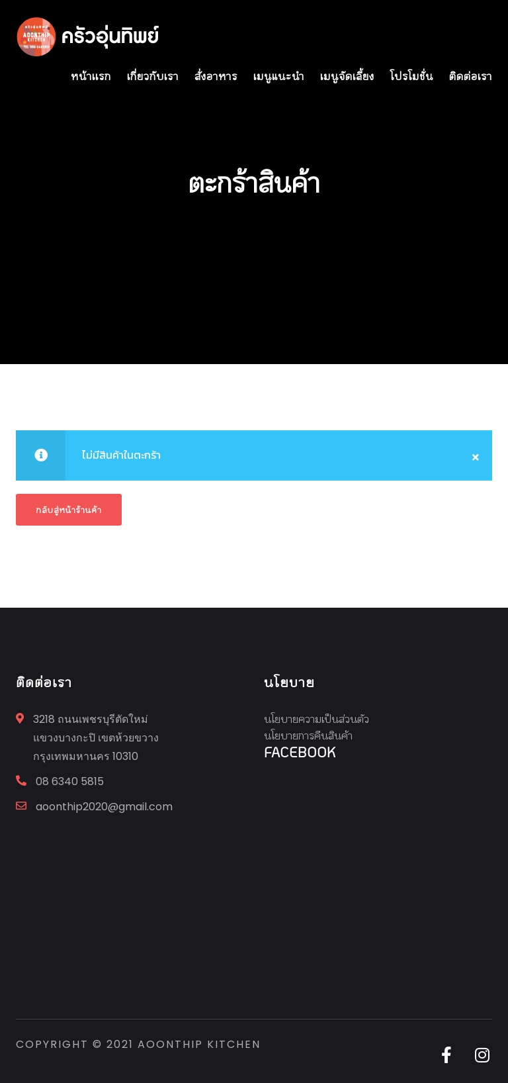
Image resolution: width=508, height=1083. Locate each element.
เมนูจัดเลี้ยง (347, 76)
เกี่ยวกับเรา (153, 76)
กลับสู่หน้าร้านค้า (69, 509)
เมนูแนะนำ (278, 76)
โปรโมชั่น (411, 76)
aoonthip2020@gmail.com (104, 806)
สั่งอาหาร (215, 76)
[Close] (475, 455)
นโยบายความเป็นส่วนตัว (316, 719)
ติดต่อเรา (470, 76)
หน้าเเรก (91, 76)
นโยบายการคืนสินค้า (308, 735)
